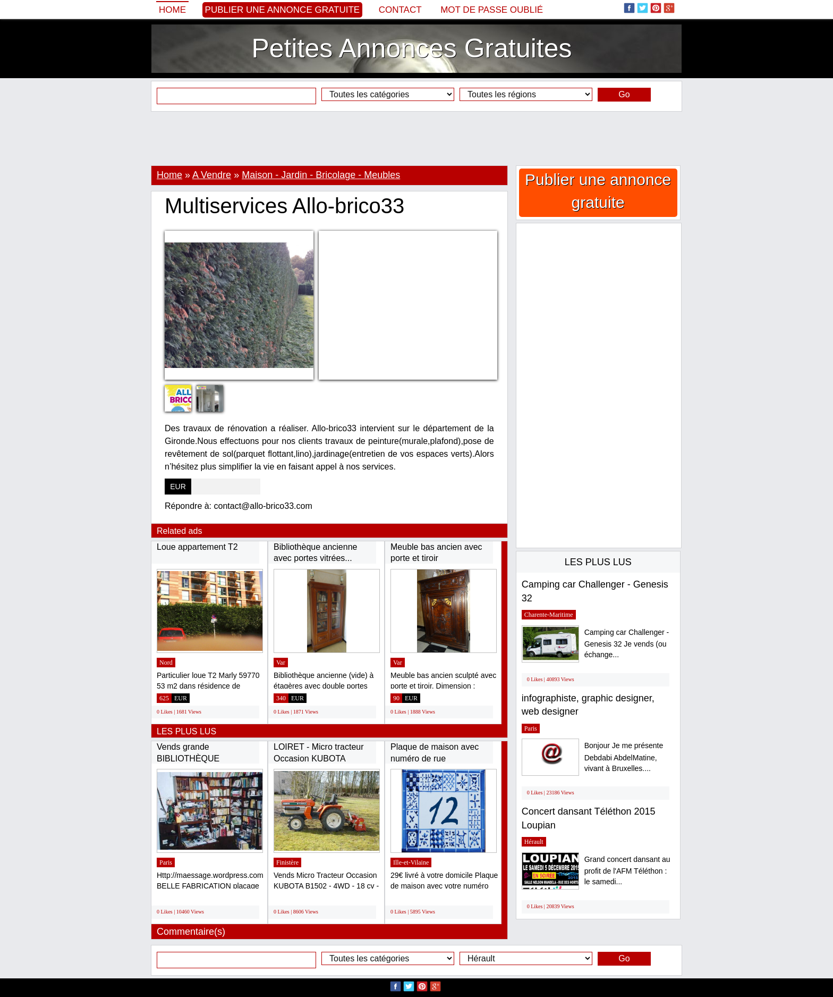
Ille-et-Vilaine (411, 862)
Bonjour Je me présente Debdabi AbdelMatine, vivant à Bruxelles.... (624, 757)
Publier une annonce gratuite (282, 10)
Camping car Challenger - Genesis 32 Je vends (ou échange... (626, 643)
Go (624, 94)
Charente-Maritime (548, 614)
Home (172, 10)
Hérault (533, 841)
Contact (400, 10)
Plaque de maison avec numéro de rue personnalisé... (434, 758)
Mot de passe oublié (491, 10)
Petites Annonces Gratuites (411, 48)
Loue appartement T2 (197, 546)
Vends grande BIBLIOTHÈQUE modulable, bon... (189, 758)
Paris (165, 862)
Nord (166, 662)
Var (280, 662)
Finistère (287, 862)
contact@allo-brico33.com (263, 505)
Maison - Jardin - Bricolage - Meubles (321, 175)
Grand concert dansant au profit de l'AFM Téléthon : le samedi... (627, 870)
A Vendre (211, 175)
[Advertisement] (416, 138)
